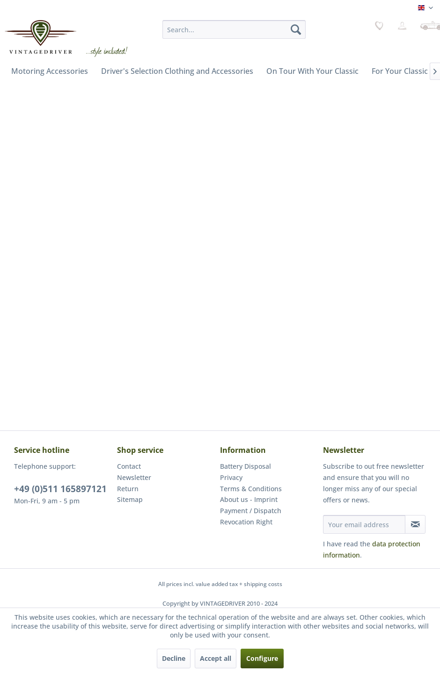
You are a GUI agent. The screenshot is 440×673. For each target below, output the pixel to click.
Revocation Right (246, 521)
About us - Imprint (249, 499)
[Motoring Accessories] (50, 71)
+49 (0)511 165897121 (60, 489)
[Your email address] (364, 524)
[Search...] (234, 29)
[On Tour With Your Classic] (312, 71)
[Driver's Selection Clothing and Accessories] (177, 71)
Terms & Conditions (251, 488)
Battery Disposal (245, 466)
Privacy (231, 477)
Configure (262, 658)
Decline (173, 658)
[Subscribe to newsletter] (415, 524)
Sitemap (130, 499)
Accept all (215, 658)
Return (128, 488)
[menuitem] (234, 29)
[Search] (296, 29)
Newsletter (134, 477)
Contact (129, 466)
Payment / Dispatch (250, 510)
